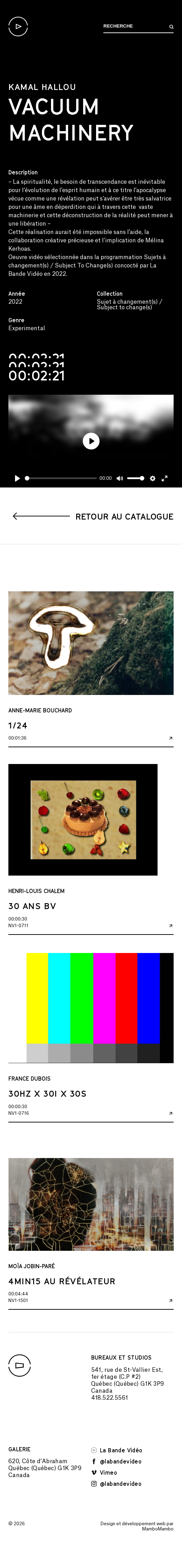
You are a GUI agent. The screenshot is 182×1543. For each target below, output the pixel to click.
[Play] (17, 478)
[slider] (61, 478)
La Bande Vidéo (117, 1450)
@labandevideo (116, 1461)
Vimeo (104, 1472)
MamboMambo (158, 1529)
